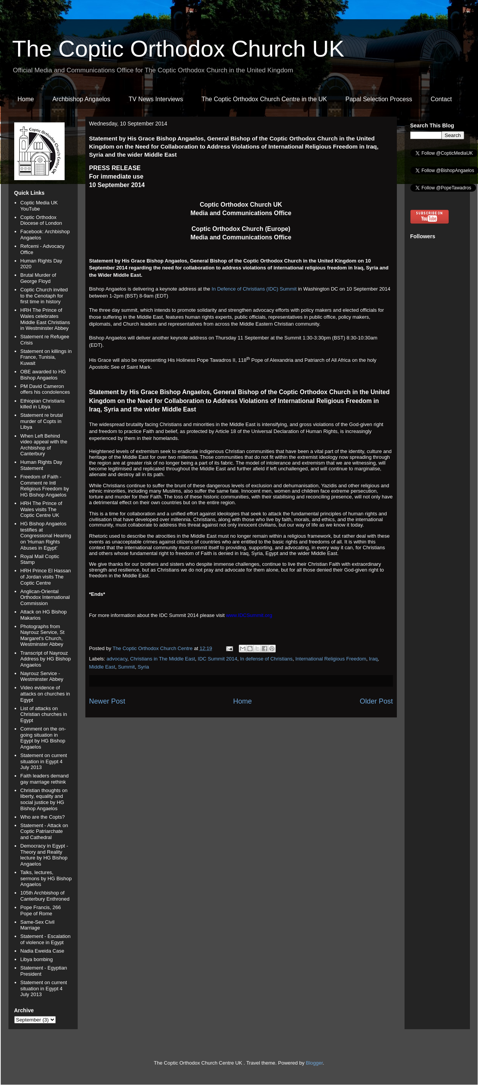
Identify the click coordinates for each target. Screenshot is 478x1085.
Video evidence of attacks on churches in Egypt (45, 693)
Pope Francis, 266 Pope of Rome (40, 910)
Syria (143, 667)
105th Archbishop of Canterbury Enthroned (45, 896)
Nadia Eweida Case (42, 951)
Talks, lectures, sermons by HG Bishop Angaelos (46, 878)
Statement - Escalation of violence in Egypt (45, 939)
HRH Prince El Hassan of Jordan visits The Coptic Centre (45, 576)
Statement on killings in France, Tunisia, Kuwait (46, 357)
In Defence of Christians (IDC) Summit (254, 289)
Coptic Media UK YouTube (39, 206)
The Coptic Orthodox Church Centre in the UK (264, 99)
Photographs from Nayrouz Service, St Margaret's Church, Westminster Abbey (42, 635)
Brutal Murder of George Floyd (38, 278)
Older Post (376, 701)
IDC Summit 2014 (217, 659)
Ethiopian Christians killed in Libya (42, 404)
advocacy (117, 659)
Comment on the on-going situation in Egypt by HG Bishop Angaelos (43, 738)
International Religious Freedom (330, 659)
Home (26, 99)
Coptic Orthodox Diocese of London (41, 220)
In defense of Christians (266, 659)
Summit (126, 667)
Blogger (314, 1063)
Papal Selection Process (378, 99)
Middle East (102, 667)
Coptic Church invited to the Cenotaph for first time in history (44, 295)
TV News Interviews (156, 99)
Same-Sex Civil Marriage (37, 925)
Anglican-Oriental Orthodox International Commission (45, 597)
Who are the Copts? (42, 817)
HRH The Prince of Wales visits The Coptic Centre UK (41, 509)
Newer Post (107, 701)
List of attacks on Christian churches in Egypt (43, 714)
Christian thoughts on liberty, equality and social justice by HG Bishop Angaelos (44, 799)
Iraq (373, 659)
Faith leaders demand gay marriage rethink (44, 779)
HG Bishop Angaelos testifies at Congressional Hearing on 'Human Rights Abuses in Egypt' (45, 535)
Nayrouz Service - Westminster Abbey (41, 676)
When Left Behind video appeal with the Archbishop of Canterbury (43, 445)
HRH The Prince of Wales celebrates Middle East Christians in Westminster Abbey (45, 319)
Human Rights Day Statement (41, 465)
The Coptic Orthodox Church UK (178, 49)
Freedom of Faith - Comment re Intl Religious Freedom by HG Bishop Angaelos (44, 486)
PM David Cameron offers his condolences (45, 389)
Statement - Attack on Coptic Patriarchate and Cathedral (44, 831)
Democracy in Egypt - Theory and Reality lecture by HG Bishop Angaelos (44, 855)
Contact (441, 99)
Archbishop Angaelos (81, 99)
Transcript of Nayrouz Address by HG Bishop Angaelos (45, 659)
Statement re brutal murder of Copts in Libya (41, 421)
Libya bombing (36, 959)
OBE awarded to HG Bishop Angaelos (43, 375)
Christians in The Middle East (162, 659)
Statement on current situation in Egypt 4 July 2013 (43, 761)
